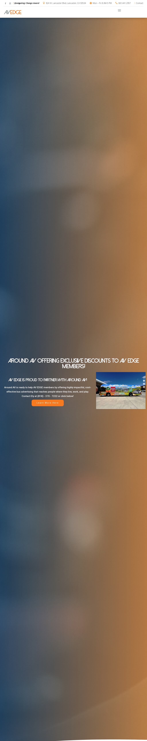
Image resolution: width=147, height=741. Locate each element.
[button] (144, 378)
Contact (139, 3)
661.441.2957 (124, 3)
